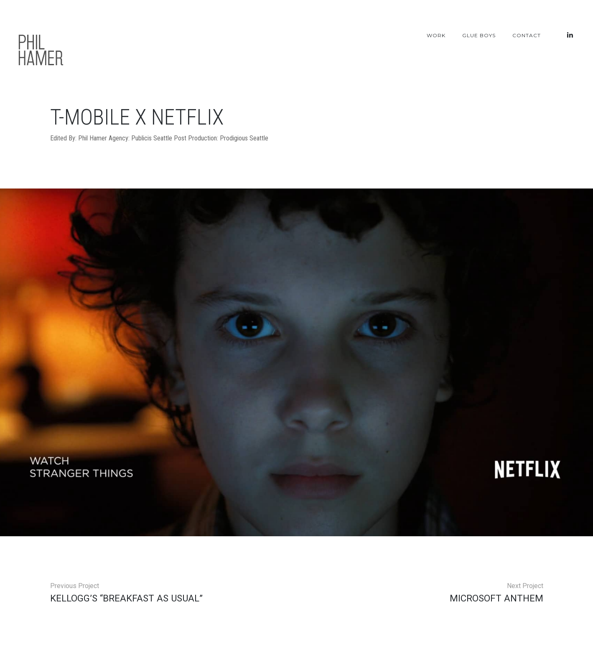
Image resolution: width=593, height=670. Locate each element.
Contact (526, 35)
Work (436, 35)
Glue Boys (479, 35)
